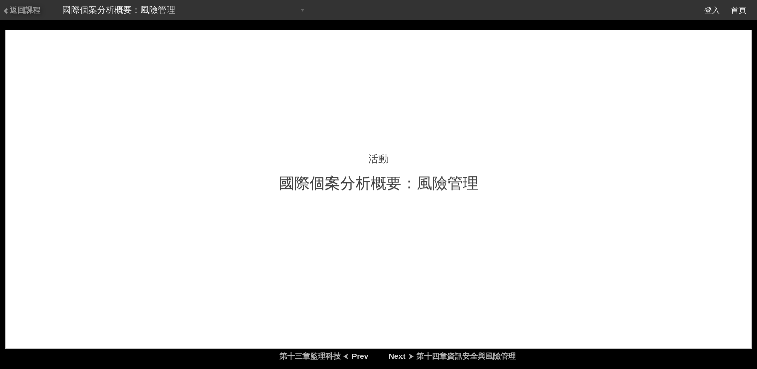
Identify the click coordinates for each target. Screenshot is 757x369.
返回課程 (21, 10)
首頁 (738, 10)
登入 (712, 10)
